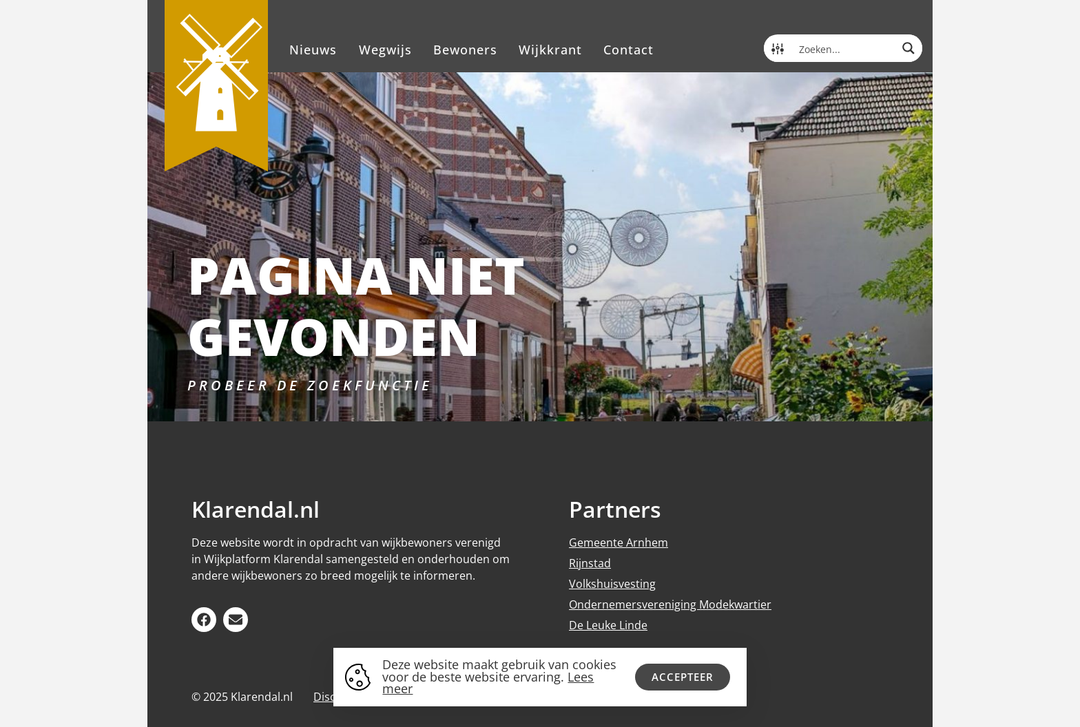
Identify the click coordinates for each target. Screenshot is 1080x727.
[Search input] (844, 48)
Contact (628, 49)
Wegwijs (385, 49)
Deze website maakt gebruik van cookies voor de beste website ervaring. (499, 676)
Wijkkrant (550, 49)
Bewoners (465, 49)
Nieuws (313, 49)
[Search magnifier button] (908, 48)
